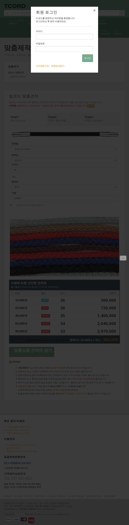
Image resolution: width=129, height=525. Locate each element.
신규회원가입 (42, 66)
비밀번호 (40, 43)
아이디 (39, 31)
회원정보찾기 (57, 66)
